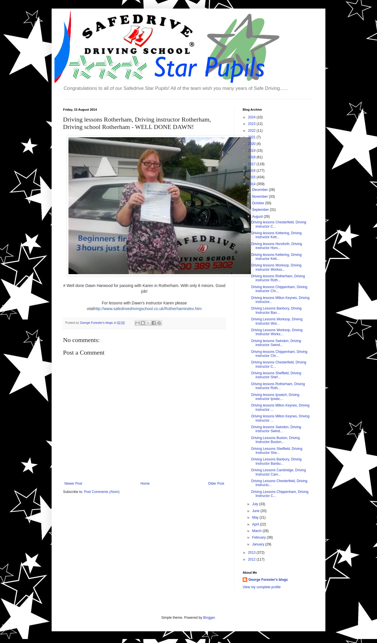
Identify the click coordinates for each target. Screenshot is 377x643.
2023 (252, 124)
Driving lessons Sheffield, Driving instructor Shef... (276, 375)
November (260, 197)
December (260, 190)
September (261, 210)
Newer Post (73, 484)
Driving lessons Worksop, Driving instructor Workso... (276, 267)
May (256, 517)
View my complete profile (262, 587)
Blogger (209, 618)
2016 (252, 171)
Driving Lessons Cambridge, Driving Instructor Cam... (278, 472)
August (258, 217)
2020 (252, 144)
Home (145, 484)
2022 (252, 131)
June (256, 511)
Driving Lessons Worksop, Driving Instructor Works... (277, 332)
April (256, 524)
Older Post (216, 484)
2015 (252, 177)
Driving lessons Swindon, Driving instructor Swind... (276, 343)
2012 (252, 559)
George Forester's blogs (268, 580)
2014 (252, 184)
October (258, 203)
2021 (252, 137)
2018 (252, 157)
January (258, 544)
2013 (252, 553)
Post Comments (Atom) (101, 492)
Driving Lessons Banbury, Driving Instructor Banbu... (276, 461)
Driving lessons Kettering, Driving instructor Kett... (276, 235)
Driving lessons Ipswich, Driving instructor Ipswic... (275, 397)
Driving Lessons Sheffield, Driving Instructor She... (276, 451)
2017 (252, 164)
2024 (252, 117)
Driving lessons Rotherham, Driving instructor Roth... (278, 278)
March (257, 531)
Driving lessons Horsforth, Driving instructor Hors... (276, 246)
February (259, 537)
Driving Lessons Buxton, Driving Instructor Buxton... (275, 440)
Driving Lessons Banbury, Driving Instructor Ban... (276, 310)
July (255, 504)
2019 (252, 151)
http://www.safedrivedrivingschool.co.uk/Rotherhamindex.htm (148, 308)
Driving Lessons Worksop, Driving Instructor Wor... (277, 321)
